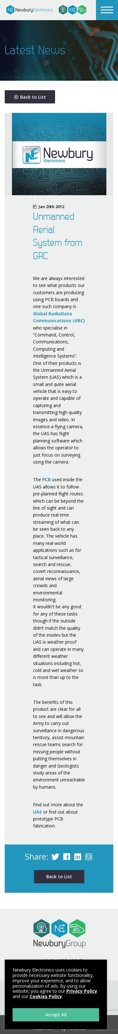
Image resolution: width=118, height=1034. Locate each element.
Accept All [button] (56, 1015)
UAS (37, 812)
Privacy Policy (81, 991)
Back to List (30, 97)
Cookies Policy (46, 996)
